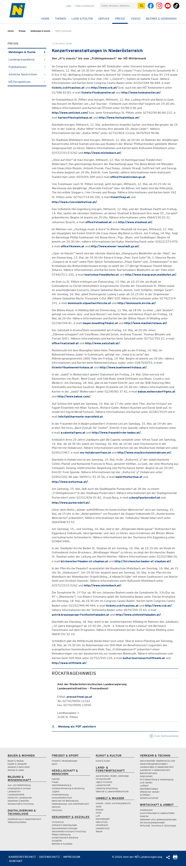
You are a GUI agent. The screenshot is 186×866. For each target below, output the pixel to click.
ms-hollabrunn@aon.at (95, 452)
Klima (98, 812)
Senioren (56, 807)
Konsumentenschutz (62, 797)
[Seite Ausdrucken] (175, 858)
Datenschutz (49, 857)
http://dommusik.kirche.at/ (136, 303)
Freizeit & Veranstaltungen (64, 760)
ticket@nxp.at (120, 197)
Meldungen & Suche (40, 31)
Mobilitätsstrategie (149, 788)
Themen (60, 18)
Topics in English (84, 6)
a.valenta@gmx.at (73, 432)
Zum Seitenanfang (163, 736)
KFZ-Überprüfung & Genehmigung (156, 779)
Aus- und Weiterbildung (19, 785)
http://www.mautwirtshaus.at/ (145, 323)
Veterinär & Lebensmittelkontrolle (112, 791)
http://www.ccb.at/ (104, 87)
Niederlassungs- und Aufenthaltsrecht (70, 803)
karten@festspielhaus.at (75, 117)
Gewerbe (144, 816)
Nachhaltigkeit (103, 819)
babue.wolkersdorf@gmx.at (156, 391)
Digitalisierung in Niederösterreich (24, 819)
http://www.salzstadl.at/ (102, 343)
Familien (56, 779)
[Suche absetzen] (141, 6)
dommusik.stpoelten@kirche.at (89, 303)
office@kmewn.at (72, 246)
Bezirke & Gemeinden (161, 18)
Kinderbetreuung (60, 794)
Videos (136, 18)
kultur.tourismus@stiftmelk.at (144, 658)
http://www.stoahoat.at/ (135, 222)
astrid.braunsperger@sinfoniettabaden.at (80, 614)
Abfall (98, 806)
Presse (120, 18)
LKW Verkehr (146, 782)
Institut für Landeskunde (20, 797)
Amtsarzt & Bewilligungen (64, 825)
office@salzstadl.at (65, 343)
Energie (99, 809)
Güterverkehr (146, 776)
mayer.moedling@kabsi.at (100, 323)
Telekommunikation (17, 822)
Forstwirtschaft (103, 779)
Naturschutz (102, 822)
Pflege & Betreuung (61, 834)
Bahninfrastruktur (148, 773)
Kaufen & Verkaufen (17, 764)
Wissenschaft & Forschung (21, 803)
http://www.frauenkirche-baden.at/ (116, 432)
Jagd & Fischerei (104, 782)
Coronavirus (58, 822)
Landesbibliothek (16, 794)
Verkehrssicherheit (149, 798)
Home (45, 18)
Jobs (68, 6)
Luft (98, 815)
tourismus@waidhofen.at (101, 274)
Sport (54, 764)
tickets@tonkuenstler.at (98, 92)
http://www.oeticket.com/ (70, 112)
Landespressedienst (27, 59)
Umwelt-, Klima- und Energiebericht (113, 803)
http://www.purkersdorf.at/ (71, 502)
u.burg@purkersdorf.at (144, 497)
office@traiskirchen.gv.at (127, 177)
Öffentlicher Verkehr (149, 791)
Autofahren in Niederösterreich (155, 770)
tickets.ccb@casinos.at (68, 87)
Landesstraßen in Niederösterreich (157, 767)
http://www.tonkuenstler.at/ (141, 92)
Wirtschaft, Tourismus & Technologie (158, 825)
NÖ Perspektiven (27, 82)
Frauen (55, 782)
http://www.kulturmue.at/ (70, 481)
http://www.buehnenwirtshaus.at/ (123, 367)
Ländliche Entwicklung (107, 788)
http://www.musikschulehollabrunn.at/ (144, 452)
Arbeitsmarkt (146, 810)
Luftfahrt (144, 785)
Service (104, 18)
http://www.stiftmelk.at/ (69, 663)
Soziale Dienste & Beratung (65, 837)
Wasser (99, 831)
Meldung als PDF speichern (74, 726)
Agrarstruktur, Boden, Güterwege (112, 775)
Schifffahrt (145, 795)
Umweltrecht (102, 825)
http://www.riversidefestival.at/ (74, 202)
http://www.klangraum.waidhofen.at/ (150, 274)
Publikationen (27, 67)
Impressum (71, 857)
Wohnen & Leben (16, 770)
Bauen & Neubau (16, 760)
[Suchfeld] (119, 6)
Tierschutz (57, 810)
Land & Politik (82, 18)
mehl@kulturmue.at (128, 477)
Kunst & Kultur (103, 760)
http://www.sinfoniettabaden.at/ (138, 614)
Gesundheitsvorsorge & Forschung (69, 831)
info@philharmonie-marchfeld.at (80, 416)
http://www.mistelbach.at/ (102, 153)
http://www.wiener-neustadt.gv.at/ (115, 246)
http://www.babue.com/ (73, 396)
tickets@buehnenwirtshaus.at (72, 367)
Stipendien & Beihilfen (18, 800)
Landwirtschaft (103, 785)
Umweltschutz (103, 828)
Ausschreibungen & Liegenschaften (157, 813)
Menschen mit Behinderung (65, 800)
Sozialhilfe (57, 840)
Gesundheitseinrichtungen (65, 828)
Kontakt (16, 861)
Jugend (55, 791)
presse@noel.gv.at (79, 696)
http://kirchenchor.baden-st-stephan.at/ (142, 561)
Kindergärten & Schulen (19, 788)
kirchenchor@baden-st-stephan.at (84, 561)
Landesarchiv (14, 791)
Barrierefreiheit (22, 857)
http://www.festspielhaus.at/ (119, 117)
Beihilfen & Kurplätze (62, 843)
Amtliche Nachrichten (27, 74)
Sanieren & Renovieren (19, 767)
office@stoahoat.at (98, 222)
